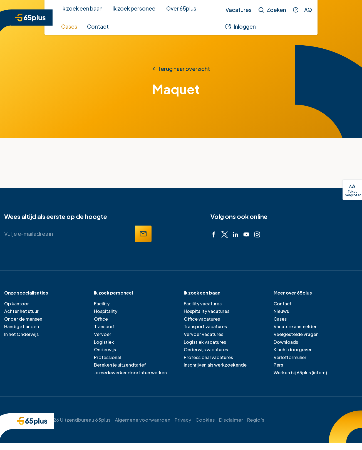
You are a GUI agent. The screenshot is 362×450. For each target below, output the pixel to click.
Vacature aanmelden (296, 326)
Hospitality (105, 311)
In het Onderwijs (21, 334)
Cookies (205, 420)
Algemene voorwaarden (142, 420)
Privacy (183, 420)
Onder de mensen (23, 319)
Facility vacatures (203, 303)
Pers (278, 365)
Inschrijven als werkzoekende (215, 365)
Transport (104, 326)
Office (101, 319)
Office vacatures (202, 319)
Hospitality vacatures (206, 311)
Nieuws (281, 311)
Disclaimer (231, 420)
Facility (102, 303)
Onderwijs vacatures (206, 349)
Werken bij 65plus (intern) (300, 372)
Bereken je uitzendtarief (120, 365)
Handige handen (21, 326)
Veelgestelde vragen (296, 334)
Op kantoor (16, 303)
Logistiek (104, 342)
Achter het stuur (21, 311)
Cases (280, 319)
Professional (107, 357)
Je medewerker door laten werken (130, 372)
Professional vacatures (208, 357)
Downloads (286, 342)
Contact (283, 303)
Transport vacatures (205, 326)
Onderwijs (105, 349)
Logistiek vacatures (205, 342)
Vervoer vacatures (203, 334)
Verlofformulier (290, 357)
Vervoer (102, 334)
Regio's (255, 420)
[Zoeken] (272, 9)
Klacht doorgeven (293, 349)
